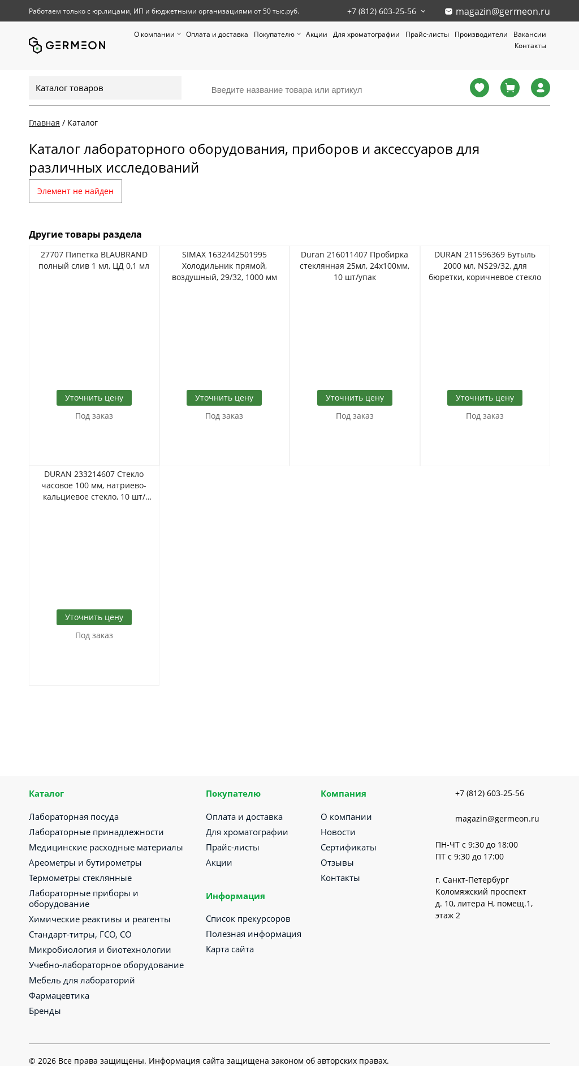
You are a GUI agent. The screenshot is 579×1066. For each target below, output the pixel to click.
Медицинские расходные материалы (106, 847)
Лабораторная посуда (74, 816)
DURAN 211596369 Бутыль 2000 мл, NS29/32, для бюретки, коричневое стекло (485, 265)
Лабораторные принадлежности (96, 831)
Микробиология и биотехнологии (100, 949)
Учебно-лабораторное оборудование (106, 964)
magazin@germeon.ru (503, 11)
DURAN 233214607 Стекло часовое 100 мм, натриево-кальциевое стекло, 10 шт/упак (93, 485)
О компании (154, 34)
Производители (481, 34)
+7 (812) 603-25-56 (381, 11)
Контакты (530, 45)
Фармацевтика (59, 995)
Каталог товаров (69, 87)
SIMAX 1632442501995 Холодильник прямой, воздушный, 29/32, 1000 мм (224, 265)
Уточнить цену (94, 397)
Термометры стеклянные (80, 877)
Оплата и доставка (217, 34)
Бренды (45, 1010)
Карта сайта (230, 949)
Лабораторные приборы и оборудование (84, 898)
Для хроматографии (366, 34)
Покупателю (274, 34)
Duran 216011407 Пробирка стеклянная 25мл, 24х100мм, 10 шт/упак (354, 265)
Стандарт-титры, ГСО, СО (80, 934)
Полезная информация (253, 933)
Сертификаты (349, 847)
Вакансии (529, 34)
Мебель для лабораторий (82, 980)
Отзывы (337, 862)
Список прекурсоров (248, 918)
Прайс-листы (427, 34)
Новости (338, 831)
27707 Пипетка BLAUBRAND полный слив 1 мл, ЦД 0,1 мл (93, 260)
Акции (316, 34)
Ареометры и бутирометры (85, 862)
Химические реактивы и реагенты (100, 919)
